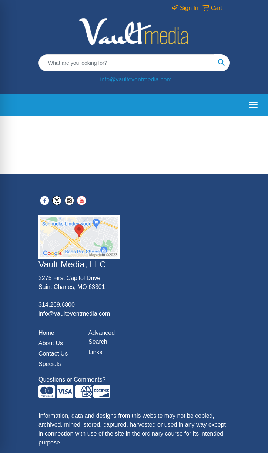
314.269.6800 (56, 305)
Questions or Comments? (71, 379)
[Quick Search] (126, 62)
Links (95, 352)
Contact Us (53, 353)
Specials (49, 364)
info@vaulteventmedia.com (135, 79)
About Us (50, 343)
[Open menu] (253, 104)
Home (46, 333)
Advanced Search (101, 337)
